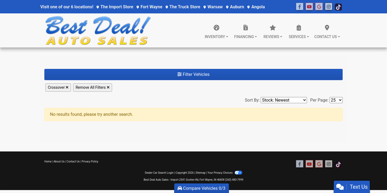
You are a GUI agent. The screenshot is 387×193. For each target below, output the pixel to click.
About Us (58, 161)
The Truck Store (183, 6)
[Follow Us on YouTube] (309, 7)
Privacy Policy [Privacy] (90, 161)
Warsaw (213, 6)
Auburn (235, 6)
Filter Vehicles (193, 74)
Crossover (58, 87)
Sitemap (201, 172)
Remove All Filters (92, 87)
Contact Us (73, 161)
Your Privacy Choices (224, 172)
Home (48, 161)
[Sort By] (284, 100)
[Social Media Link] (319, 7)
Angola (256, 6)
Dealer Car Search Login (159, 172)
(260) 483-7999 (234, 179)
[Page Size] (336, 100)
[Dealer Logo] (98, 30)
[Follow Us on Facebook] (299, 7)
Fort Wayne (149, 6)
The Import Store (114, 6)
